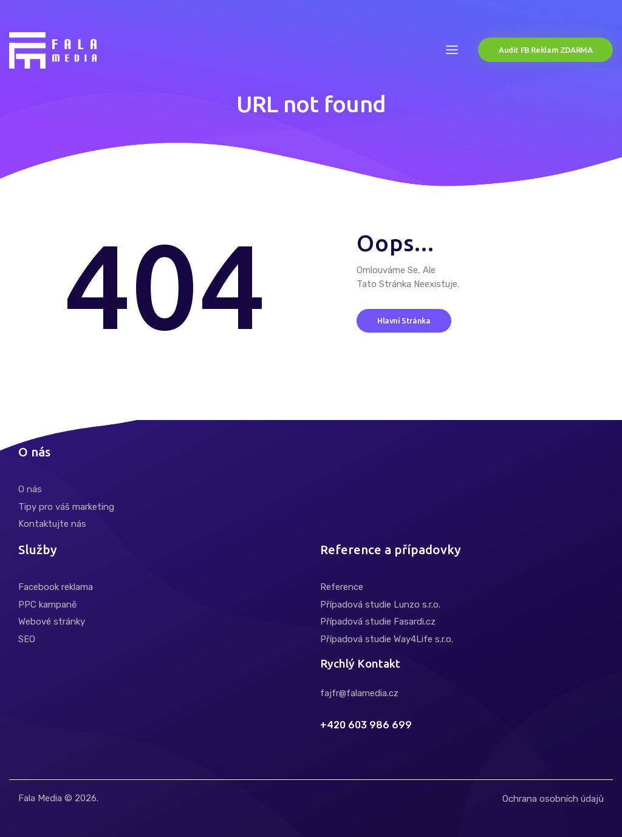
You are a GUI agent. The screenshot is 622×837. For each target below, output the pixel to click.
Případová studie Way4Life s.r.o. (386, 639)
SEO (26, 639)
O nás (30, 489)
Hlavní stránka (404, 320)
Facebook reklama (55, 586)
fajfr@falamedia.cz (359, 693)
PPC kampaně (47, 604)
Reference (341, 586)
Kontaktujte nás (52, 523)
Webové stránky (51, 621)
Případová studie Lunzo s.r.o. (380, 604)
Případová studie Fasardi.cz (378, 621)
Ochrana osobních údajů (553, 798)
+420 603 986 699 (366, 725)
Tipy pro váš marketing (66, 506)
